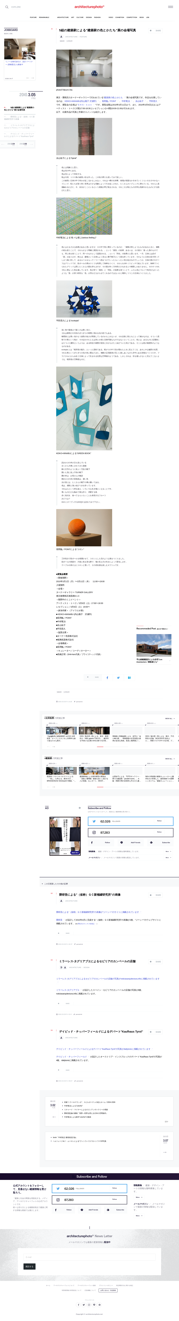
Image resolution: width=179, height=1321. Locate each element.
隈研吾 (59, 920)
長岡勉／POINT (109, 101)
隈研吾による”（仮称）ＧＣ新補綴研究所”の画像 (90, 894)
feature (83, 37)
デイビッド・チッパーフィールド (71, 1057)
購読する (29, 1266)
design (86, 967)
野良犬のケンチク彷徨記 (86, 924)
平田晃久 (153, 101)
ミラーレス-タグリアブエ (67, 990)
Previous (28, 78)
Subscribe (166, 842)
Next (32, 78)
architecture (71, 37)
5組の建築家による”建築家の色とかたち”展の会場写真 (19, 108)
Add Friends (135, 842)
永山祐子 (139, 101)
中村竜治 (126, 101)
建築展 (62, 41)
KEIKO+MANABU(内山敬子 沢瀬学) (80, 101)
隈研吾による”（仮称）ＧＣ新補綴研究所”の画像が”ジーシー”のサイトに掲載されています (97, 912)
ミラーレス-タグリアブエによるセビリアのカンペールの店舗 (19, 126)
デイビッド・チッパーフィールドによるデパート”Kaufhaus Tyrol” (19, 135)
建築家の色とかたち (113, 97)
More (167, 851)
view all (168, 718)
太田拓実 (69, 41)
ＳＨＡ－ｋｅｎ (85, 105)
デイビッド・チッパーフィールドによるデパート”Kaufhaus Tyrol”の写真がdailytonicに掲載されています (103, 1049)
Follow (159, 821)
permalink (79, 701)
